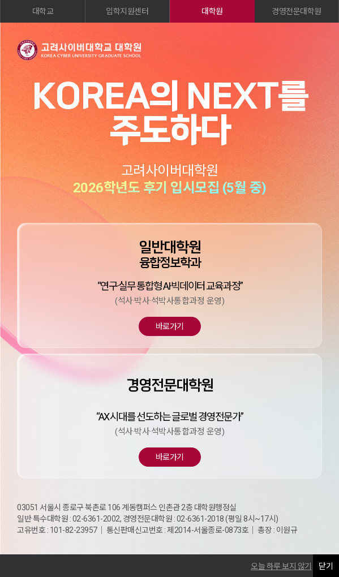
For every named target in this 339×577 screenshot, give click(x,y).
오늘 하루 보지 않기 (281, 566)
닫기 (326, 566)
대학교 (43, 11)
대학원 (212, 11)
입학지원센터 (127, 11)
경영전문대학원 (296, 11)
